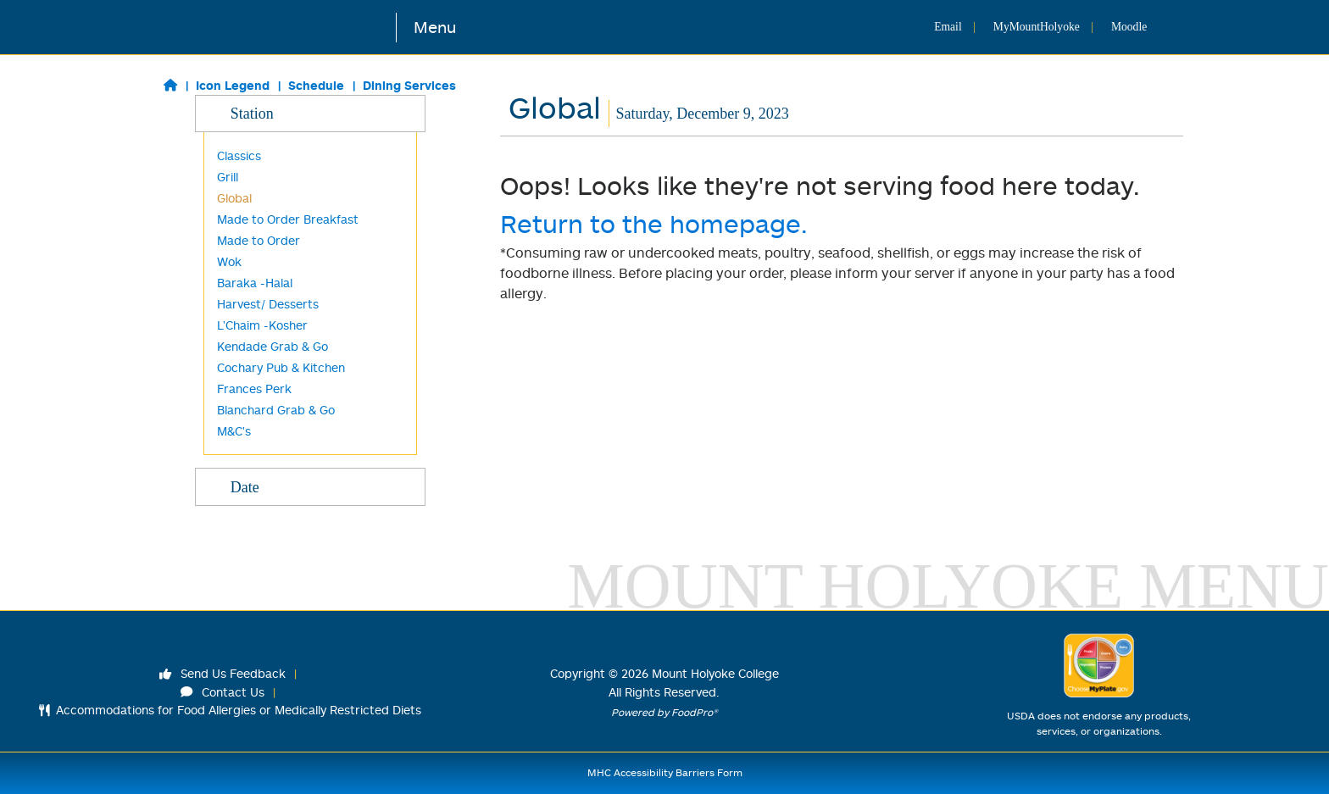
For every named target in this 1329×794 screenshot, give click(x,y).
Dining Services (409, 85)
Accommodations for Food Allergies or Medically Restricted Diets (230, 709)
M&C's (234, 431)
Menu (435, 26)
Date (310, 486)
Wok (229, 261)
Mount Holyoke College (715, 673)
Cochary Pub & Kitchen (281, 367)
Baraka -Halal (254, 282)
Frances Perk (254, 388)
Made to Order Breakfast (288, 219)
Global (234, 198)
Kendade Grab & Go (272, 346)
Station (310, 113)
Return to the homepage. (654, 223)
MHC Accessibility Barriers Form (664, 772)
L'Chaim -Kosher (262, 325)
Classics (239, 155)
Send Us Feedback (222, 673)
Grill (227, 176)
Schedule (316, 85)
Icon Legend (233, 85)
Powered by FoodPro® (664, 712)
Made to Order (258, 240)
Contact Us (223, 692)
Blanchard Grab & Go (276, 410)
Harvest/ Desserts (268, 304)
